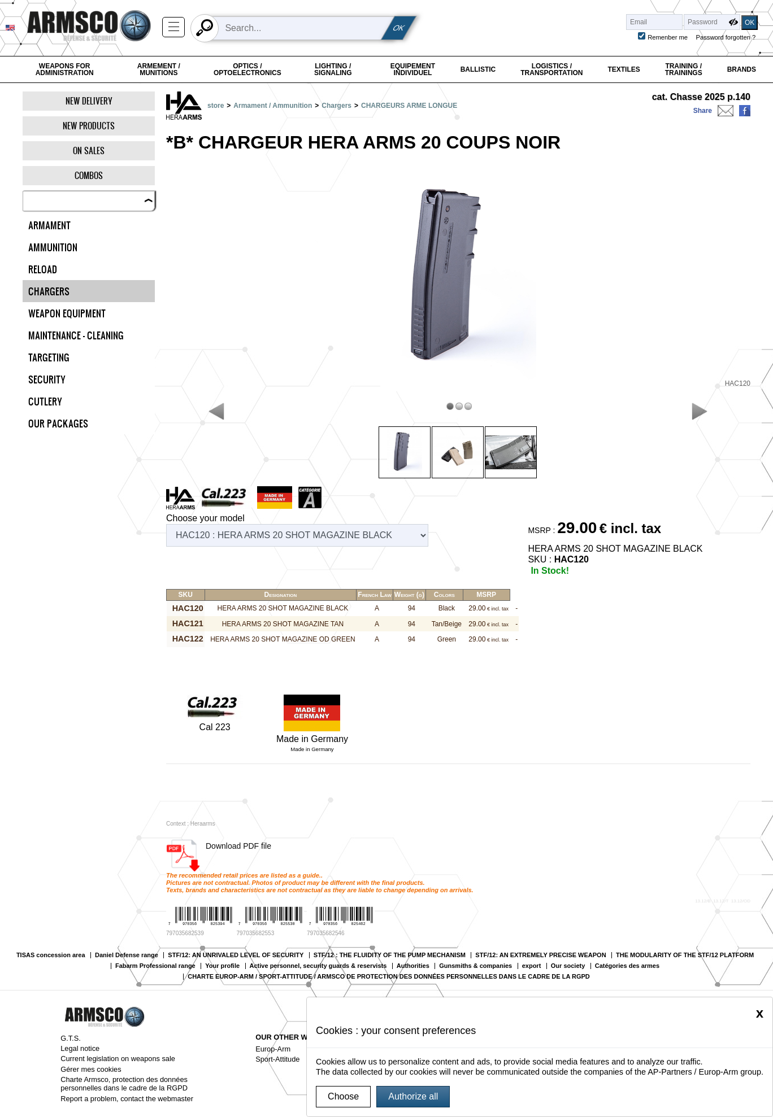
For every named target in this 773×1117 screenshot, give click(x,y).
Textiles (623, 69)
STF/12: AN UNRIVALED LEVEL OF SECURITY (235, 955)
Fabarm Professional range (155, 966)
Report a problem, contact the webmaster (126, 1098)
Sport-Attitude (277, 1059)
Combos (89, 175)
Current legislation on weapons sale (117, 1058)
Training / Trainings (683, 69)
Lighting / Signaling (333, 69)
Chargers (336, 106)
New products (89, 126)
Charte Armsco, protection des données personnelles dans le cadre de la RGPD (124, 1083)
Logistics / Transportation (551, 69)
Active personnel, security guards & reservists (318, 966)
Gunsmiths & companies (475, 966)
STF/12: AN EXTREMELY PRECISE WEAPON (540, 955)
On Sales (89, 150)
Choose (343, 1096)
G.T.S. (70, 1038)
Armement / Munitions (158, 69)
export (531, 966)
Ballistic (478, 69)
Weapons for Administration (65, 69)
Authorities (413, 966)
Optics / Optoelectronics (247, 69)
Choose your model (205, 518)
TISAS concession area (50, 955)
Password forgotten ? (726, 37)
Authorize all (413, 1096)
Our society (568, 966)
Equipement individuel (412, 69)
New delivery (89, 101)
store (215, 106)
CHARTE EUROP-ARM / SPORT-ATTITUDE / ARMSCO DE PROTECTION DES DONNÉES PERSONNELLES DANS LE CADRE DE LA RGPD (389, 977)
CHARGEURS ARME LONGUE (409, 106)
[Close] (759, 1013)
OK (399, 28)
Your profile (222, 966)
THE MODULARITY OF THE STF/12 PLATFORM (685, 955)
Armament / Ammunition (272, 106)
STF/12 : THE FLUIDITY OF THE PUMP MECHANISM (390, 955)
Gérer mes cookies (90, 1069)
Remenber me (668, 37)
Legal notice (79, 1048)
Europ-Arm (272, 1049)
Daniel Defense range (126, 955)
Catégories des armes (627, 966)
